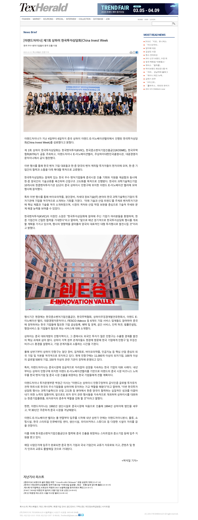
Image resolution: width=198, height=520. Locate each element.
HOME (140, 19)
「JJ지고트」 (151, 82)
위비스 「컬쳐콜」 (153, 65)
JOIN (146, 19)
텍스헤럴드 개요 (36, 506)
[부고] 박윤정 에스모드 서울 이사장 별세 (41, 493)
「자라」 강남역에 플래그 (156, 72)
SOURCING (48, 19)
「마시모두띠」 (152, 45)
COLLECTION (85, 19)
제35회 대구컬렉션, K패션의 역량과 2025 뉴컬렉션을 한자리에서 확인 (54, 487)
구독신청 (80, 506)
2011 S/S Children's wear (155, 89)
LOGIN (152, 19)
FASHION (26, 19)
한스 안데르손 (151, 55)
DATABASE (98, 19)
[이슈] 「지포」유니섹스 (156, 41)
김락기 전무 (150, 79)
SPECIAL (59, 19)
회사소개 (24, 506)
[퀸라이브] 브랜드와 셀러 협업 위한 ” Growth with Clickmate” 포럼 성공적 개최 (58, 482)
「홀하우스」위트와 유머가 (157, 86)
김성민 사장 (150, 52)
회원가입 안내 (59, 506)
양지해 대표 (150, 48)
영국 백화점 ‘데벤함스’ (155, 62)
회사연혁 (48, 506)
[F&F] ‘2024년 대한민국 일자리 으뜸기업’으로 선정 (46, 490)
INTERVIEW (71, 19)
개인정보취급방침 (93, 506)
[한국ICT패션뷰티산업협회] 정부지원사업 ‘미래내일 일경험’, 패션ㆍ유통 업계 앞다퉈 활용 (63, 485)
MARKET (36, 19)
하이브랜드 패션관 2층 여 (156, 69)
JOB (108, 19)
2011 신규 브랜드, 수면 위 (156, 58)
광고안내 (71, 506)
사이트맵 (106, 506)
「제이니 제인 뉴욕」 (154, 75)
